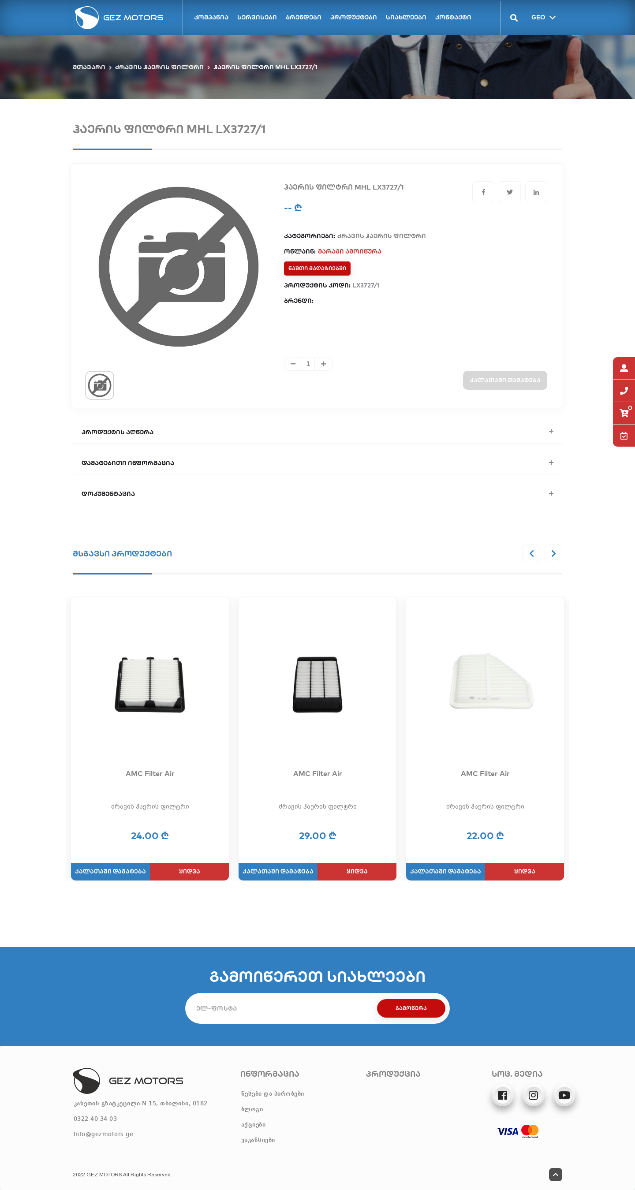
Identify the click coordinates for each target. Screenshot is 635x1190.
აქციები (253, 1125)
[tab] (100, 385)
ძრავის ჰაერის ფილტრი (159, 67)
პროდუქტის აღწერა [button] (117, 432)
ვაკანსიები (258, 1140)
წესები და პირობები (272, 1094)
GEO (537, 16)
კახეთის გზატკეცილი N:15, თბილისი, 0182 (141, 1103)
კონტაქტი (453, 17)
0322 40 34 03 (95, 1119)
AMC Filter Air (150, 773)
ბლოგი (252, 1109)
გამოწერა (411, 1008)
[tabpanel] (178, 266)
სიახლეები (406, 17)
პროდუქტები (353, 17)
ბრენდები (303, 17)
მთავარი (89, 67)
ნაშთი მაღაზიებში (317, 268)
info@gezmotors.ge (104, 1134)
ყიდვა (189, 871)
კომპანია (211, 17)
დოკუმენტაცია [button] (108, 494)
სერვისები (257, 17)
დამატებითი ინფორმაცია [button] (128, 463)
